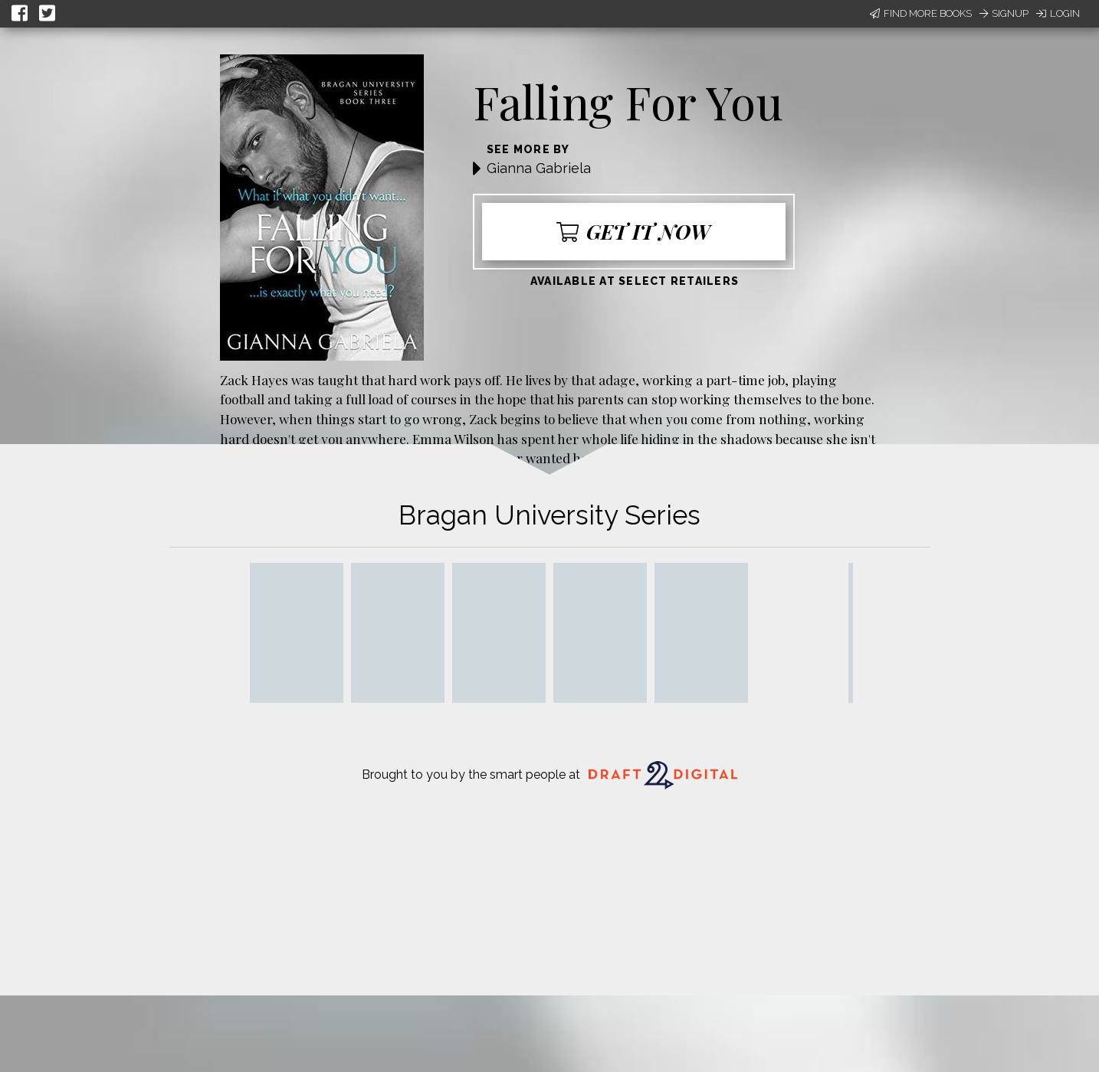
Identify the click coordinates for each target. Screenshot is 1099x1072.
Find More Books (921, 13)
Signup (1003, 13)
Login (1058, 13)
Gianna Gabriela (539, 168)
